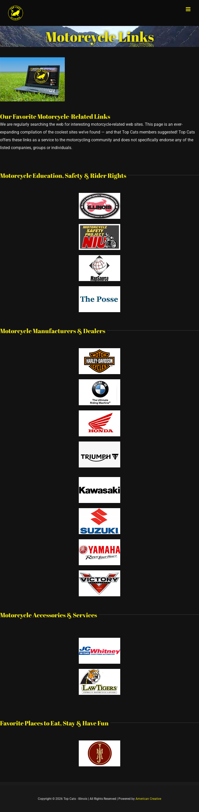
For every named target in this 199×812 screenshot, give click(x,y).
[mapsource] (99, 257)
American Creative (148, 799)
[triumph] (99, 443)
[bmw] (99, 381)
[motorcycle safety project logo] (99, 225)
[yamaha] (99, 541)
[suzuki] (99, 510)
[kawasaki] (99, 479)
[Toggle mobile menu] (188, 9)
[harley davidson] (99, 350)
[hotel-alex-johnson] (99, 742)
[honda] (99, 412)
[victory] (99, 572)
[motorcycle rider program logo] (99, 194)
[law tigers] (99, 670)
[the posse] (99, 288)
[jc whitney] (99, 639)
